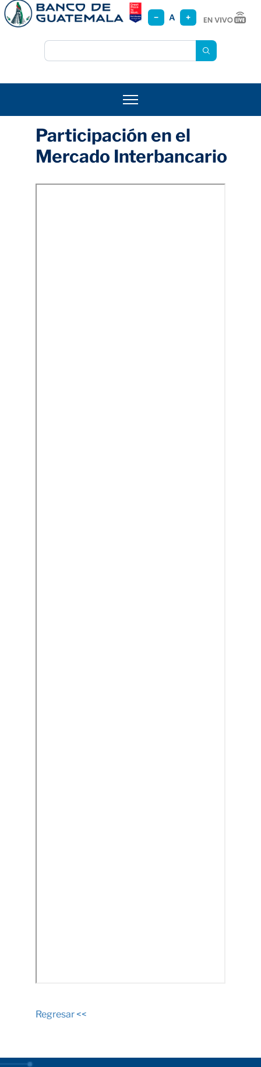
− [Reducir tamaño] (156, 17)
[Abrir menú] (130, 99)
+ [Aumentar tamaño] (188, 17)
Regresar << (61, 1014)
